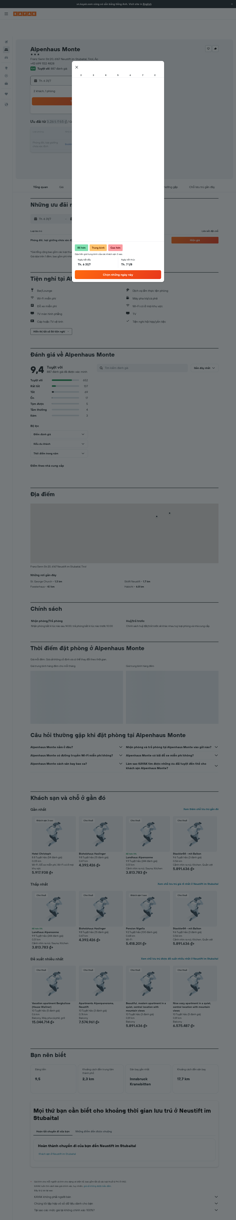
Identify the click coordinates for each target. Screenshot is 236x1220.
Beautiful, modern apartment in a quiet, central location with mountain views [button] (146, 990)
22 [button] (76, 124)
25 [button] (103, 124)
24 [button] (94, 124)
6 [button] (59, 107)
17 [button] (94, 116)
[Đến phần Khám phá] (6, 51)
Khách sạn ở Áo (95, 1212)
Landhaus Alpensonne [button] (139, 840)
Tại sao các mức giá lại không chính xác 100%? (126, 1193)
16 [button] (85, 116)
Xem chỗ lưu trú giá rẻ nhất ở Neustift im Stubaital (188, 867)
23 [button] (85, 124)
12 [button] (112, 107)
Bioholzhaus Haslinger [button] (92, 836)
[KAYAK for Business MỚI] (6, 66)
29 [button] (76, 133)
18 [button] (103, 116)
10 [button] (94, 107)
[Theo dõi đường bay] (6, 58)
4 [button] (103, 98)
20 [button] (59, 124)
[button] (232, 4)
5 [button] (112, 98)
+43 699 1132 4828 (42, 46)
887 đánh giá (59, 51)
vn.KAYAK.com (37, 1212)
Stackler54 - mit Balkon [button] (187, 836)
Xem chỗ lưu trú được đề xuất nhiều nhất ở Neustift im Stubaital (179, 941)
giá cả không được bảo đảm (97, 1169)
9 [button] (85, 107)
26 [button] (112, 124)
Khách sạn (54, 1212)
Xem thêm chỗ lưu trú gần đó (200, 792)
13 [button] (59, 116)
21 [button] (67, 124)
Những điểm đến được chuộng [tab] (93, 1114)
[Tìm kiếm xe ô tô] (6, 40)
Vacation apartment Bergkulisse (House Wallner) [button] (51, 988)
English (147, 4)
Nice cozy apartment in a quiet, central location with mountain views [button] (192, 990)
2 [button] (85, 98)
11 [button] (103, 107)
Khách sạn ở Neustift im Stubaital (57, 1137)
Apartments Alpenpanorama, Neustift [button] (96, 988)
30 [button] (85, 133)
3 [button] (94, 98)
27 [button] (58, 133)
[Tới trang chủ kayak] (24, 14)
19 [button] (112, 116)
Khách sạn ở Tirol (116, 1212)
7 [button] (67, 107)
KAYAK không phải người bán (126, 1180)
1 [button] (76, 98)
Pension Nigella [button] (135, 911)
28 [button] (67, 133)
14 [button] (67, 116)
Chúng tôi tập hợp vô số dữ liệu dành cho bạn (126, 1186)
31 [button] (94, 133)
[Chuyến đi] (6, 77)
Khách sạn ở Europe (73, 1212)
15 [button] (76, 116)
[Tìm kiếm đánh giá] (145, 350)
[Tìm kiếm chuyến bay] (6, 25)
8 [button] (76, 107)
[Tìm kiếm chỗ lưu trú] (6, 32)
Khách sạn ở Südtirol (139, 1212)
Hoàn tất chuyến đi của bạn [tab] (53, 1114)
